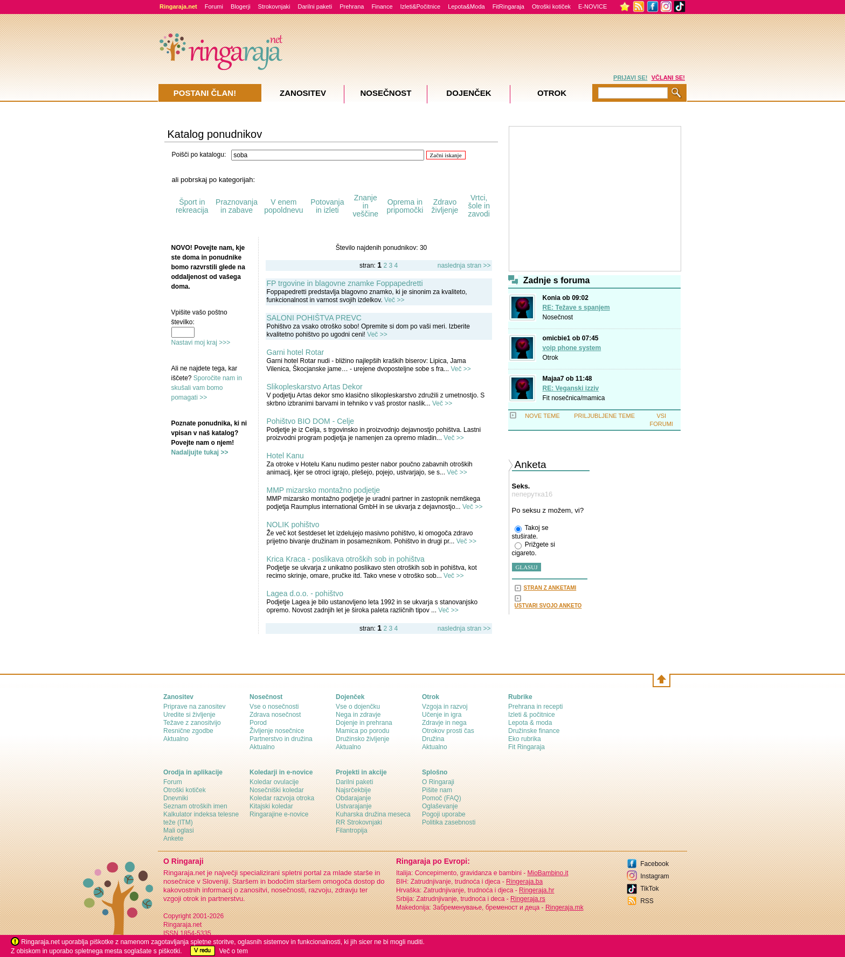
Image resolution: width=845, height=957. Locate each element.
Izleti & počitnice (531, 714)
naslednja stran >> (464, 265)
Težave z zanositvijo (192, 723)
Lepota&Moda (466, 6)
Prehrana (352, 6)
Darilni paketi (315, 6)
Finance (381, 6)
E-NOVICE (592, 6)
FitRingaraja (508, 6)
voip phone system (572, 348)
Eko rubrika (524, 739)
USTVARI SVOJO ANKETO (548, 606)
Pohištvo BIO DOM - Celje (311, 421)
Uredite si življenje (189, 714)
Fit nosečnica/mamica (574, 398)
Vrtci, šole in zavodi (478, 205)
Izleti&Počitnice (420, 6)
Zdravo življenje (445, 206)
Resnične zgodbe (188, 731)
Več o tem (233, 951)
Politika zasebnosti (448, 822)
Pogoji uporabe (444, 814)
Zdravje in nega (444, 723)
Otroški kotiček (551, 6)
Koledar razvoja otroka (282, 798)
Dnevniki (175, 798)
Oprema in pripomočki (405, 206)
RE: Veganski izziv (571, 388)
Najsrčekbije (353, 790)
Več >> (394, 300)
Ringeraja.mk (564, 907)
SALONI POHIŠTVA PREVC (314, 317)
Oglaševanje (440, 806)
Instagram (654, 876)
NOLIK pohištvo (293, 524)
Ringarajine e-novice (279, 814)
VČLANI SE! (668, 77)
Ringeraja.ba (524, 881)
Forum (172, 782)
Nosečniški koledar (277, 790)
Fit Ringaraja (526, 747)
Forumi (214, 6)
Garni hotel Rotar (295, 352)
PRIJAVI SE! (630, 77)
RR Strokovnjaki (359, 822)
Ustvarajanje (354, 806)
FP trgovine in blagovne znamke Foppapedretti (345, 283)
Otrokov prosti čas (448, 731)
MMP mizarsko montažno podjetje (323, 490)
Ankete (173, 838)
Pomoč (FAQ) (441, 798)
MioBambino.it (547, 873)
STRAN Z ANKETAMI (550, 588)
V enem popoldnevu (283, 206)
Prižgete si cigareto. (533, 549)
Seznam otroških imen (195, 806)
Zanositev (303, 92)
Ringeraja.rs (527, 899)
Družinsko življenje (362, 739)
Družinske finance (533, 731)
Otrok (550, 357)
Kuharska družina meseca (373, 814)
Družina (433, 739)
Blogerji (241, 6)
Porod (258, 723)
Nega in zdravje (358, 714)
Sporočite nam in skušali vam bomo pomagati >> (206, 387)
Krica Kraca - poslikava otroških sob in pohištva (346, 559)
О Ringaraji (438, 782)
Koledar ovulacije (274, 782)
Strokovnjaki (274, 6)
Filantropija (352, 830)
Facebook (654, 864)
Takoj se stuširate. (530, 532)
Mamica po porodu (362, 731)
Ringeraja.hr (536, 890)
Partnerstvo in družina (281, 739)
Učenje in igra (441, 714)
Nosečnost (558, 317)
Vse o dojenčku (358, 706)
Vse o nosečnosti (274, 706)
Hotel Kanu (285, 455)
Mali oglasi (178, 830)
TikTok (649, 888)
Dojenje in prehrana (364, 723)
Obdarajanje (353, 798)
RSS (647, 901)
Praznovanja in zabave (237, 206)
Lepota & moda (530, 723)
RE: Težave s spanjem (576, 307)
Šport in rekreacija (192, 206)
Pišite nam (437, 790)
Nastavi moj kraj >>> (201, 342)
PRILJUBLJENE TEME (604, 416)
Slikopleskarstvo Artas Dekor (315, 386)
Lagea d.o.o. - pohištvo (305, 593)
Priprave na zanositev (194, 706)
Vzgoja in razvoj (445, 706)
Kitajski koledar (271, 806)
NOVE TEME (542, 416)
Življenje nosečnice (277, 731)
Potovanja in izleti (327, 206)
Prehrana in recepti (535, 706)
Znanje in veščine (365, 205)
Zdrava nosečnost (275, 714)
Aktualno (176, 739)
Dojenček (468, 92)
